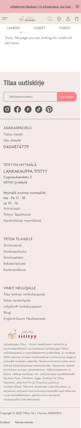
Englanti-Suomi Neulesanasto (24, 318)
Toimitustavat (12, 245)
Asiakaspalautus (14, 251)
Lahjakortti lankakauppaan (22, 306)
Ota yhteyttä (12, 140)
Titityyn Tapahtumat (17, 214)
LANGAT (13, 27)
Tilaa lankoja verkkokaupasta (24, 294)
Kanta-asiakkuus (14, 269)
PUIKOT (65, 27)
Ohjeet (39, 27)
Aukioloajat (11, 208)
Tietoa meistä (12, 134)
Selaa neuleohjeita (16, 300)
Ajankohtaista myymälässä (22, 220)
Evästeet (5, 422)
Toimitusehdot (13, 257)
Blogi (7, 312)
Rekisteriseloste (14, 263)
